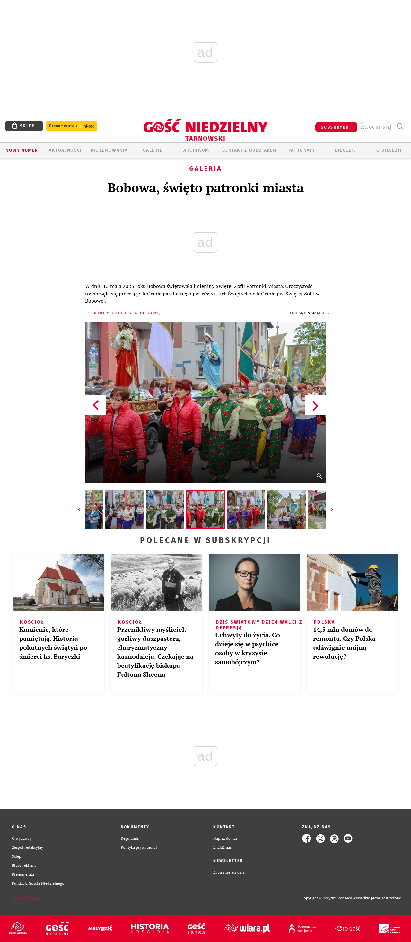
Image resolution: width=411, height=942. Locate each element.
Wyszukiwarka (400, 126)
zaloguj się (375, 127)
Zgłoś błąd (26, 898)
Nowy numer (21, 150)
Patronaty (301, 150)
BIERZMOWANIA (109, 150)
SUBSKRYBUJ (336, 127)
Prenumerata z (71, 126)
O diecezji (388, 150)
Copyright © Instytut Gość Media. (329, 898)
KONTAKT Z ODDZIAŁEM (249, 150)
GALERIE (152, 150)
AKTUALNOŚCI (65, 150)
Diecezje (345, 150)
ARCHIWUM (196, 150)
